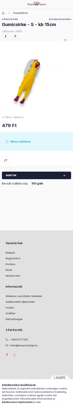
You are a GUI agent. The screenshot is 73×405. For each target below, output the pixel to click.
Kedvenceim (13, 275)
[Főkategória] (3, 13)
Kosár (9, 269)
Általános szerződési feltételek (24, 296)
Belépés (10, 252)
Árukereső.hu (36, 388)
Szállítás (10, 313)
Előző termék (11, 19)
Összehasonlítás (5, 160)
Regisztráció (13, 258)
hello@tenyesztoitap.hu (24, 345)
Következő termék (59, 19)
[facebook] (5, 36)
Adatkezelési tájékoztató (20, 301)
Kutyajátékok (20, 13)
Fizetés (10, 307)
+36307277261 (19, 339)
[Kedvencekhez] (65, 40)
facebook (7, 355)
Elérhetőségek (14, 319)
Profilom (10, 264)
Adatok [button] (11, 175)
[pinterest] (15, 36)
